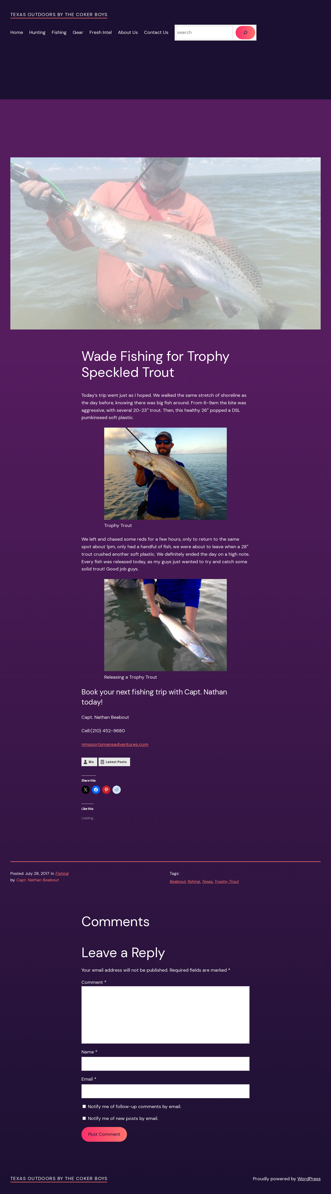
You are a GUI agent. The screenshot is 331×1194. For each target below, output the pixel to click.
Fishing (62, 873)
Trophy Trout (226, 881)
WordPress (309, 1179)
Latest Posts (116, 762)
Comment (94, 982)
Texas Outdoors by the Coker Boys (58, 14)
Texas (207, 881)
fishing (193, 881)
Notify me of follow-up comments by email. (134, 1106)
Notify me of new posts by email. (123, 1118)
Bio (91, 762)
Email (88, 1079)
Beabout (178, 881)
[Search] (245, 32)
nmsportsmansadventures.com (114, 744)
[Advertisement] (165, 121)
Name (89, 1052)
